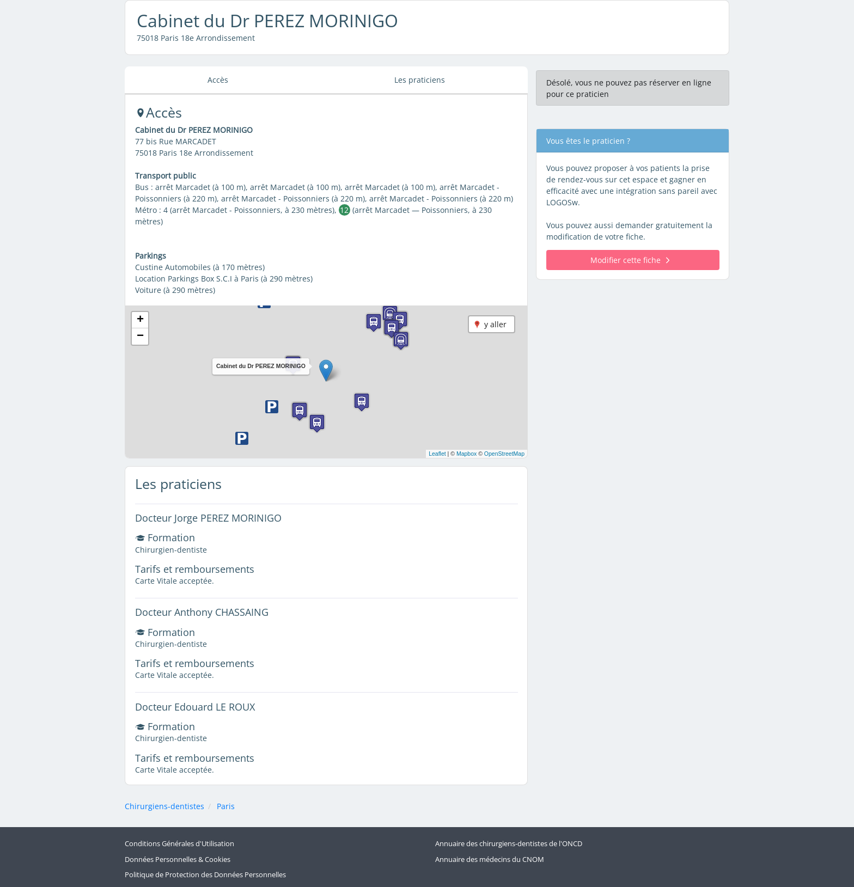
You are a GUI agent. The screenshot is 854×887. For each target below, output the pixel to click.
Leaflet (437, 453)
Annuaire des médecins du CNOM (489, 859)
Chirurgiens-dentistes (164, 806)
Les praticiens (419, 80)
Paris (226, 806)
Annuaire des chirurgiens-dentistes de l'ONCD (508, 843)
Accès (218, 80)
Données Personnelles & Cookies (177, 859)
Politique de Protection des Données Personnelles (205, 874)
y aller (495, 324)
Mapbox (466, 453)
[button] (326, 370)
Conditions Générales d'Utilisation (179, 843)
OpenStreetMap (504, 453)
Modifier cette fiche (629, 260)
